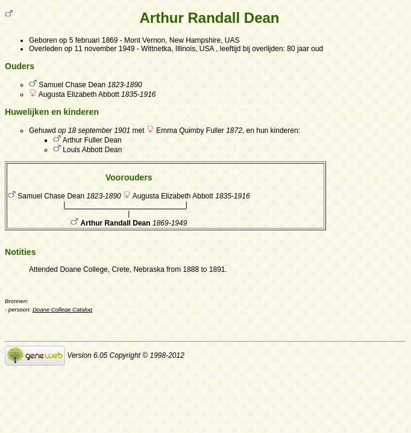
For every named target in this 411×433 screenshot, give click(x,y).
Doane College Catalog (62, 309)
